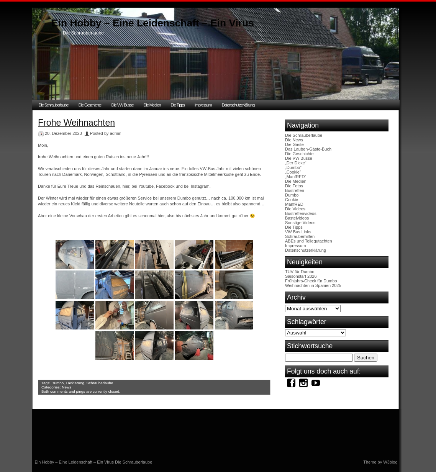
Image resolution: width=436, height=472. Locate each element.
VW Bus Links (298, 231)
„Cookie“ (293, 172)
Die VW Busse (122, 105)
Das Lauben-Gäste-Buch (308, 149)
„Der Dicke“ (296, 163)
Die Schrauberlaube (54, 105)
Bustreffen (294, 190)
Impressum (203, 105)
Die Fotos (294, 186)
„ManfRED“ (295, 176)
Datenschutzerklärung (238, 105)
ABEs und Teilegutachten (308, 241)
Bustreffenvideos (300, 213)
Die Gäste (294, 144)
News (66, 387)
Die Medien (152, 105)
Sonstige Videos (300, 222)
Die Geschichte (90, 105)
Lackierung (75, 383)
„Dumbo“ (293, 167)
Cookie (291, 199)
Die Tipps (178, 105)
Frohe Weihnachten (76, 123)
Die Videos (295, 208)
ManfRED (294, 204)
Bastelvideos (297, 218)
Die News (294, 140)
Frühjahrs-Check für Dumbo (311, 281)
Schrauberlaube (100, 383)
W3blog (390, 462)
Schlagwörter (306, 322)
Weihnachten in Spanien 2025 (313, 285)
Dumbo (57, 383)
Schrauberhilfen (300, 236)
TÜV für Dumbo (299, 271)
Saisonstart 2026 (301, 276)
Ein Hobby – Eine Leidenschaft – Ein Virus (152, 23)
